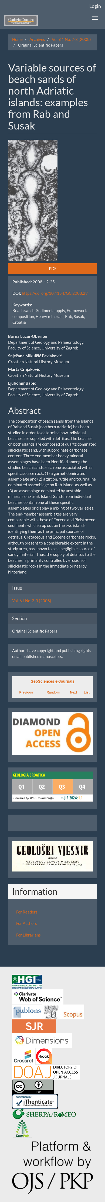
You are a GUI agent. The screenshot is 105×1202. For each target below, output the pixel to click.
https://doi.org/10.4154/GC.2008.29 (55, 293)
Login (95, 6)
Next (73, 692)
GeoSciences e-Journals (52, 681)
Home (17, 39)
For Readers (27, 911)
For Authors (26, 923)
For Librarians (28, 934)
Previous (26, 692)
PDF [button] (52, 268)
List (87, 692)
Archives (37, 39)
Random (53, 692)
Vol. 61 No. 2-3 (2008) (71, 39)
